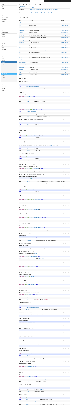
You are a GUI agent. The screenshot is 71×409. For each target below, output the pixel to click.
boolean (27, 88)
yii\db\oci (3, 36)
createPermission (36, 135)
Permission (3, 75)
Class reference (18, 1)
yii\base (3, 8)
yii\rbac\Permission (32, 86)
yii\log (3, 56)
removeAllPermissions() (22, 64)
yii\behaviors (4, 10)
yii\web (3, 88)
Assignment (3, 64)
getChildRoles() (21, 37)
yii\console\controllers (5, 17)
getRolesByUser (34, 256)
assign (34, 109)
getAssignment (37, 156)
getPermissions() (21, 42)
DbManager (3, 69)
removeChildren (31, 366)
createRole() (21, 32)
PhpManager (4, 77)
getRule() (20, 52)
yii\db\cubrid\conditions (5, 28)
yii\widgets (4, 90)
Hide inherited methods (22, 18)
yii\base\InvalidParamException (31, 183)
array (26, 284)
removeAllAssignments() (22, 62)
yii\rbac (3, 62)
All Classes (20, 6)
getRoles (32, 247)
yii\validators (4, 86)
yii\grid (3, 51)
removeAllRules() (21, 67)
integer (29, 160)
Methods (23, 6)
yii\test (3, 84)
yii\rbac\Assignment (29, 109)
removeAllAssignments (31, 322)
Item (2, 71)
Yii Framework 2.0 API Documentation (7, 1)
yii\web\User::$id (41, 160)
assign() (20, 25)
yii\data (3, 21)
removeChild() (21, 69)
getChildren (33, 189)
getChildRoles (33, 178)
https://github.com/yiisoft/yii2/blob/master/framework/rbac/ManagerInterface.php (41, 12)
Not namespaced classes (6, 4)
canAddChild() (21, 27)
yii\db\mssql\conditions (5, 32)
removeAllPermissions (31, 330)
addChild (29, 96)
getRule (34, 266)
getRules (32, 276)
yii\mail (3, 58)
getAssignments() (21, 35)
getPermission (37, 199)
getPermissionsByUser (37, 227)
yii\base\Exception (29, 103)
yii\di (3, 45)
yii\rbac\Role (28, 86)
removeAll (29, 315)
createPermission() (21, 30)
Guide (27, 1)
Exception (28, 116)
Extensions (23, 1)
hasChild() (20, 57)
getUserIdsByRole (31, 284)
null (26, 156)
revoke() (20, 72)
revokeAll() (20, 74)
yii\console (4, 15)
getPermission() (21, 40)
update (29, 397)
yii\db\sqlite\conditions (5, 43)
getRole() (20, 47)
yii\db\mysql (4, 34)
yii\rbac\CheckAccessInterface (34, 7)
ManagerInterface (4, 73)
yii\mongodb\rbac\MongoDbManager (35, 9)
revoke (29, 376)
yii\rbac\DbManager (49, 9)
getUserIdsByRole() (22, 55)
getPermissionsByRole (37, 217)
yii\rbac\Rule (37, 86)
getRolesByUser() (21, 50)
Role (2, 79)
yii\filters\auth (4, 49)
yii (2, 6)
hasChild (29, 294)
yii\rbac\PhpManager (55, 9)
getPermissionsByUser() (22, 45)
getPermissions (36, 209)
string (27, 137)
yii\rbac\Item (28, 99)
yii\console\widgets (5, 19)
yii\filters (3, 47)
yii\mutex (3, 60)
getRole (34, 237)
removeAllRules (30, 345)
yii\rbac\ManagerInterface (64, 22)
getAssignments (36, 168)
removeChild (30, 353)
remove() (20, 59)
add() (20, 22)
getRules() (20, 54)
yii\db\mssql (4, 30)
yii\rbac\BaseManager (43, 9)
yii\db (3, 23)
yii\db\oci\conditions (5, 38)
